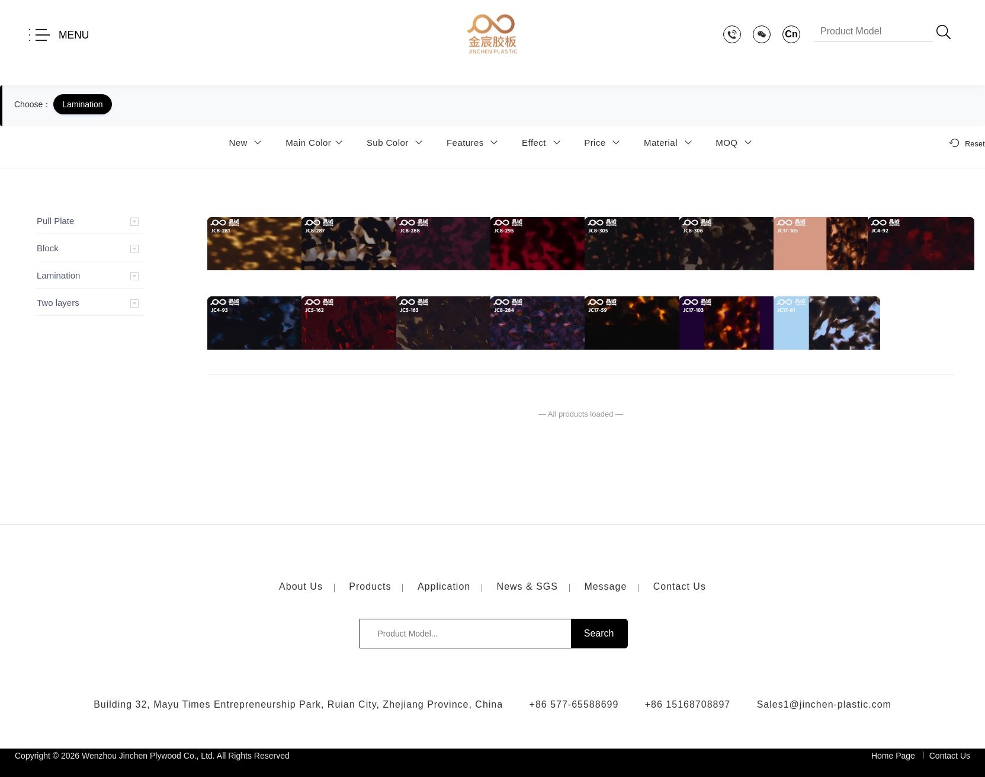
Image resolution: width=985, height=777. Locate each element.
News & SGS (527, 586)
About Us (301, 586)
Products (370, 586)
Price (604, 143)
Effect (543, 143)
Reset (967, 143)
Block (48, 248)
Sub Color (397, 143)
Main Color (315, 143)
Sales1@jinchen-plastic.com (824, 704)
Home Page (893, 755)
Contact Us (679, 586)
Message (605, 586)
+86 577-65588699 (574, 704)
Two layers (58, 303)
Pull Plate (55, 221)
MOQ (736, 143)
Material (670, 143)
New (247, 143)
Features (474, 143)
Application (444, 586)
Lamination (58, 275)
